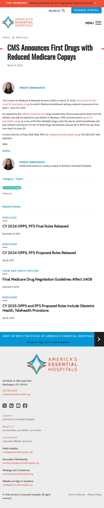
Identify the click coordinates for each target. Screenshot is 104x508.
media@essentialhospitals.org (17, 452)
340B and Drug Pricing (20, 271)
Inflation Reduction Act (33, 114)
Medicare (9, 244)
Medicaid (7, 193)
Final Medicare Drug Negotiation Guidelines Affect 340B (47, 279)
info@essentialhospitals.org (16, 394)
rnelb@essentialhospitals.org (63, 134)
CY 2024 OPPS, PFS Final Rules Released (35, 226)
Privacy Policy (95, 494)
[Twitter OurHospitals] (4, 405)
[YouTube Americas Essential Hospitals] (18, 405)
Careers (7, 416)
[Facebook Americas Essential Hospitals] (25, 405)
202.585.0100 (9, 390)
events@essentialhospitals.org (17, 474)
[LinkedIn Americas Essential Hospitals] (11, 405)
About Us (8, 426)
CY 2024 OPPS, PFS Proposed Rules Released (39, 253)
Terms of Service (76, 494)
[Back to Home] (51, 22)
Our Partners (9, 437)
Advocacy (22, 37)
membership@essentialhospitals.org (20, 463)
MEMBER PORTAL (86, 10)
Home (6, 37)
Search (57, 11)
